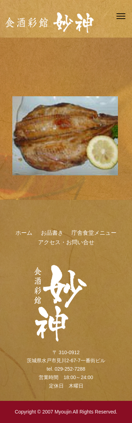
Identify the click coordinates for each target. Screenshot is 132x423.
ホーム (23, 233)
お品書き (52, 233)
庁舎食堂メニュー (94, 233)
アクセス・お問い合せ (66, 242)
